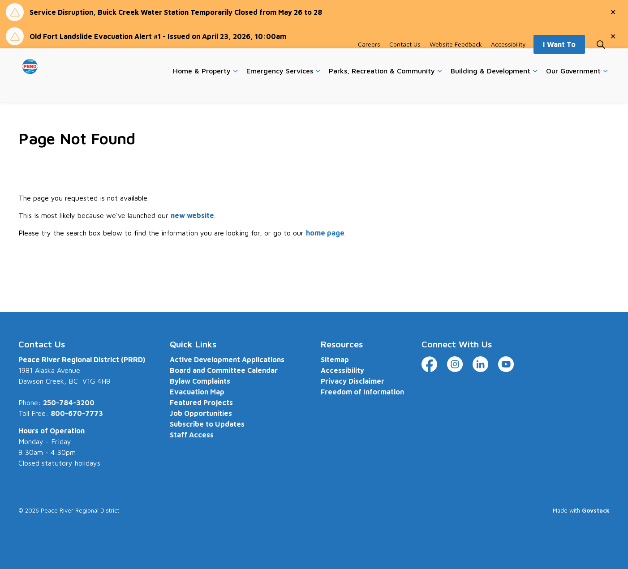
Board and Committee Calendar (224, 370)
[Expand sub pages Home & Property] (235, 88)
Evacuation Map (197, 392)
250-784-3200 (69, 402)
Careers (369, 61)
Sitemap (335, 359)
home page (325, 233)
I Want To (559, 62)
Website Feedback (456, 61)
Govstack (596, 510)
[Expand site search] (601, 61)
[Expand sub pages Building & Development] (534, 88)
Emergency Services (279, 88)
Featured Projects (201, 402)
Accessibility (508, 61)
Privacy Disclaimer (352, 381)
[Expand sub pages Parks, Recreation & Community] (439, 88)
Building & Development (490, 88)
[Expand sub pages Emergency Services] (317, 88)
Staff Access (192, 435)
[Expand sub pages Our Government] (605, 88)
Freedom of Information (362, 392)
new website (192, 215)
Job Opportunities (201, 413)
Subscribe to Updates (207, 424)
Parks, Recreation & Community (382, 88)
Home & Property (202, 88)
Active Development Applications (227, 359)
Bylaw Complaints (200, 381)
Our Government (573, 88)
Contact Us (405, 61)
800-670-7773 (77, 413)
